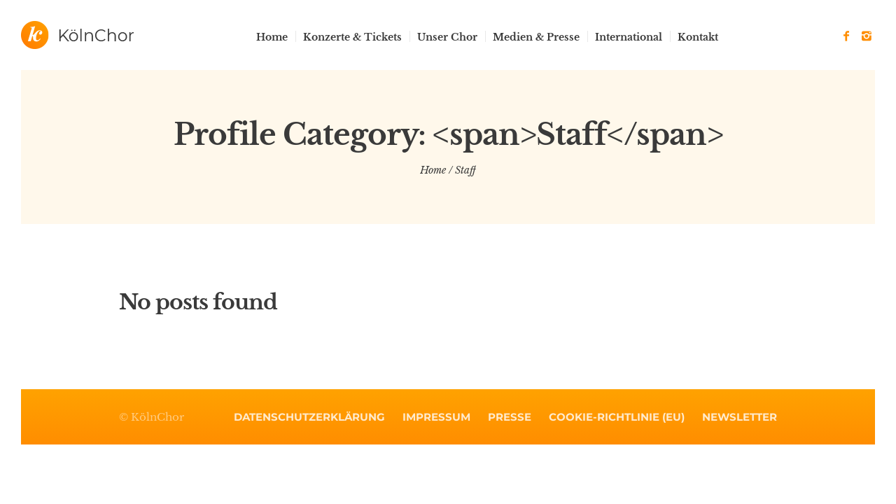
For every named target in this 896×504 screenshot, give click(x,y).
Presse (509, 417)
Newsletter (739, 417)
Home (433, 170)
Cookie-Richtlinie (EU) (617, 417)
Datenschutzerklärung (309, 417)
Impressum (436, 417)
